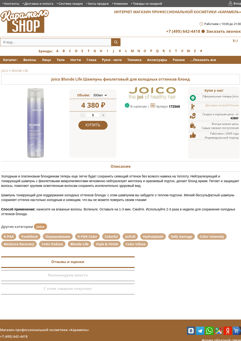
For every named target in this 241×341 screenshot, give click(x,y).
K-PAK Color (87, 236)
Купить (93, 125)
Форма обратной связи (221, 313)
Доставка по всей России (222, 105)
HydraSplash (153, 236)
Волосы (29, 60)
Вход (237, 3)
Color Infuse (135, 244)
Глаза (91, 60)
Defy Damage (181, 236)
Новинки (121, 3)
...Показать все (203, 60)
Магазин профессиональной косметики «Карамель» (44, 303)
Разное (179, 60)
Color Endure (52, 244)
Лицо (46, 60)
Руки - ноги (112, 60)
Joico (40, 226)
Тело (61, 60)
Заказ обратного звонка (221, 320)
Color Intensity (212, 236)
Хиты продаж (98, 3)
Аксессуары (157, 60)
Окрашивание (57, 236)
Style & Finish (107, 244)
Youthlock (29, 236)
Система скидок (71, 3)
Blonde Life (79, 244)
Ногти (75, 60)
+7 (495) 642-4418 (183, 31)
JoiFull (130, 236)
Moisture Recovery (19, 244)
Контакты (11, 3)
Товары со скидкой (147, 3)
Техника (134, 60)
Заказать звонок (223, 31)
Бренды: (46, 51)
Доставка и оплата (38, 3)
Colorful (111, 236)
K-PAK (9, 236)
